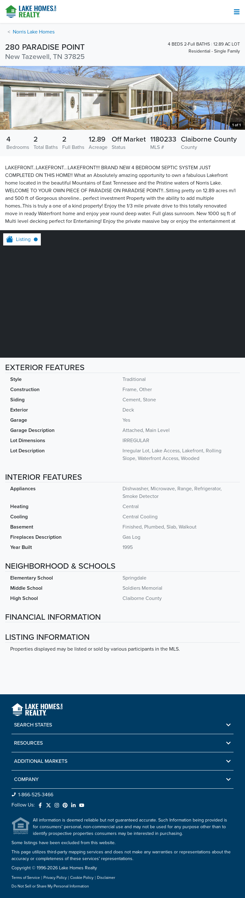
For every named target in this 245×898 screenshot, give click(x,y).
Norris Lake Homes (34, 32)
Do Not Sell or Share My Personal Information (50, 886)
